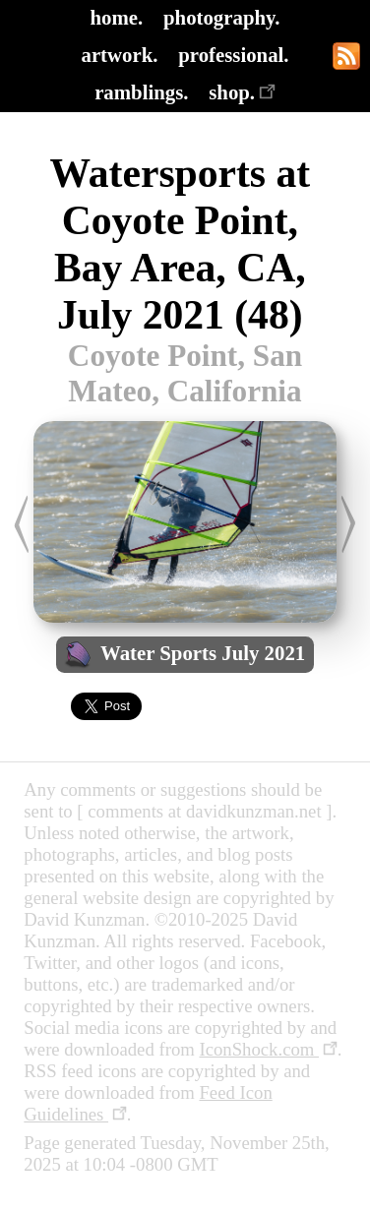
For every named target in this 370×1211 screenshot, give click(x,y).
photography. (221, 17)
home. (117, 17)
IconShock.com (268, 1049)
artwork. (119, 54)
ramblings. (141, 92)
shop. (242, 92)
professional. (233, 54)
